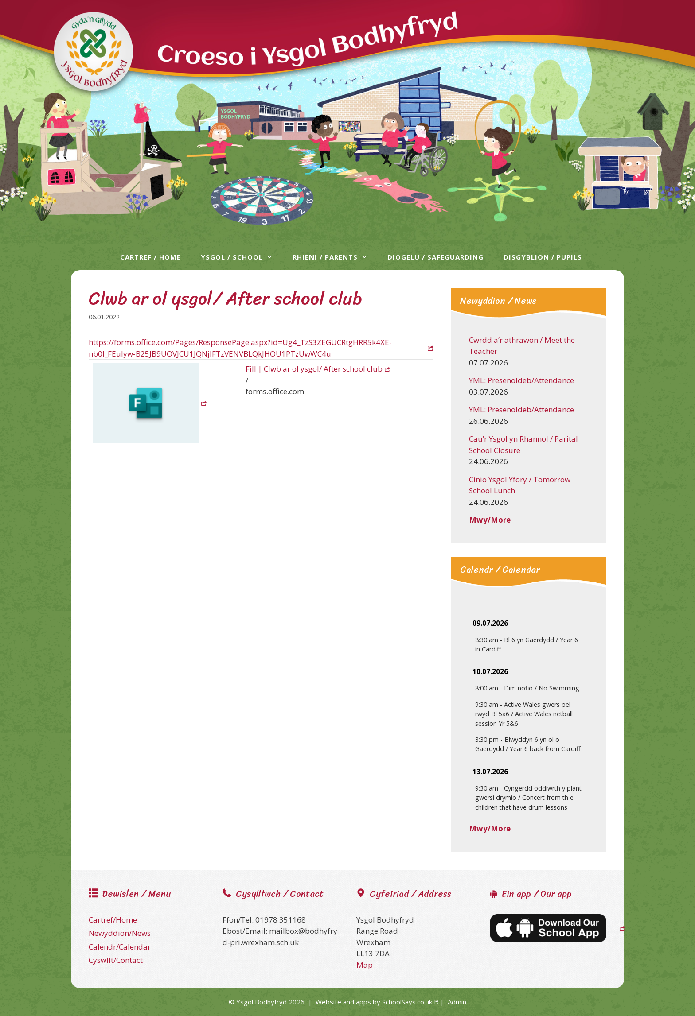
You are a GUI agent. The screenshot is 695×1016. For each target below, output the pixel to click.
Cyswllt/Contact (116, 960)
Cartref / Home (150, 256)
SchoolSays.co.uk (407, 1001)
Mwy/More (490, 520)
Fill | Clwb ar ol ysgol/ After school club (314, 369)
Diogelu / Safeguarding (435, 256)
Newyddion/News (120, 933)
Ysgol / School (241, 257)
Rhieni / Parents (334, 257)
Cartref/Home (113, 920)
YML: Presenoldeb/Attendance (521, 380)
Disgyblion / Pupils (543, 256)
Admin (457, 1001)
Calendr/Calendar (120, 947)
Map (364, 965)
